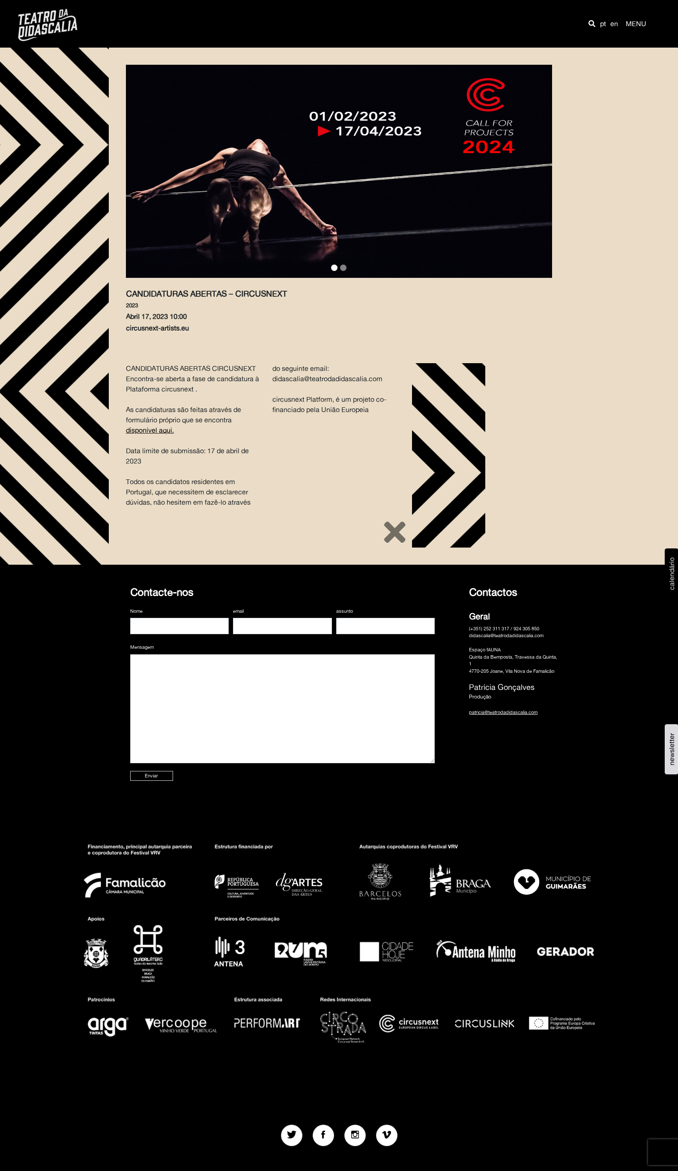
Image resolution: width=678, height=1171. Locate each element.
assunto (344, 611)
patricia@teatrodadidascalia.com (503, 712)
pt (603, 23)
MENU (636, 23)
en (614, 23)
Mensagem (142, 647)
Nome (136, 611)
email (238, 611)
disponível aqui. (150, 430)
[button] (591, 23)
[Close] (395, 532)
